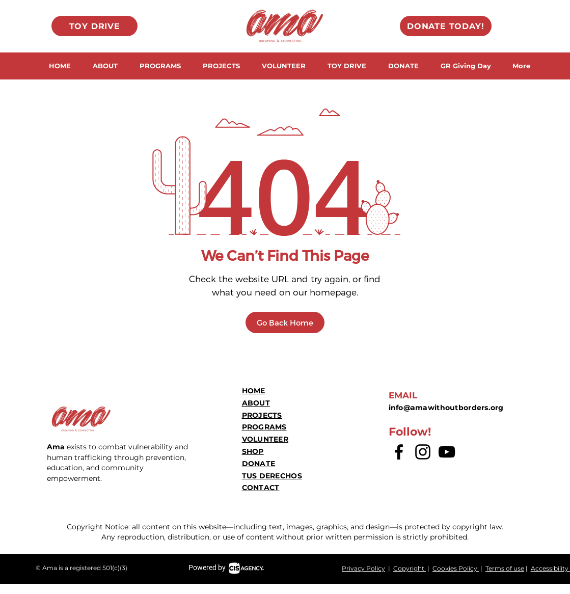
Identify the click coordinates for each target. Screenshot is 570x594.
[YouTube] (447, 452)
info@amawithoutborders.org (446, 407)
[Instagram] (423, 452)
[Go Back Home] (285, 322)
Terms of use (504, 568)
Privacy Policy (363, 568)
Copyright (409, 568)
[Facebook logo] (399, 452)
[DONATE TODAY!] (446, 26)
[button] (105, 66)
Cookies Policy (455, 568)
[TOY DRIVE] (94, 26)
